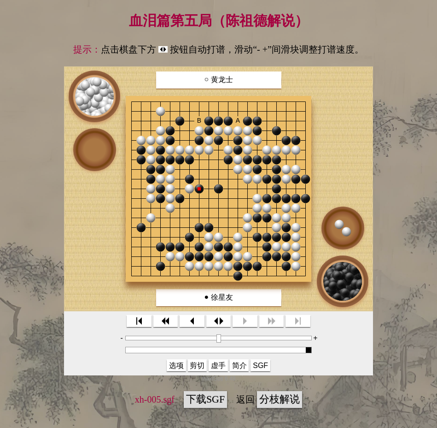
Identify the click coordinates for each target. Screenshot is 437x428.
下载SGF (205, 399)
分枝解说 (279, 399)
